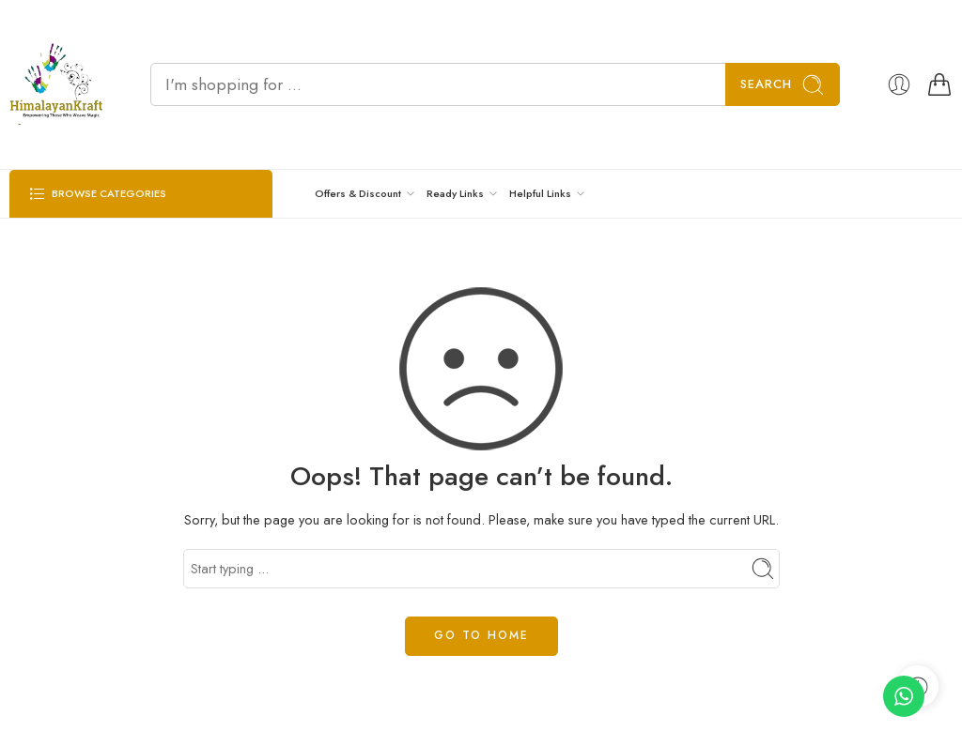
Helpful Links (540, 193)
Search (782, 85)
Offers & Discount (358, 193)
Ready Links (455, 193)
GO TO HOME (481, 635)
